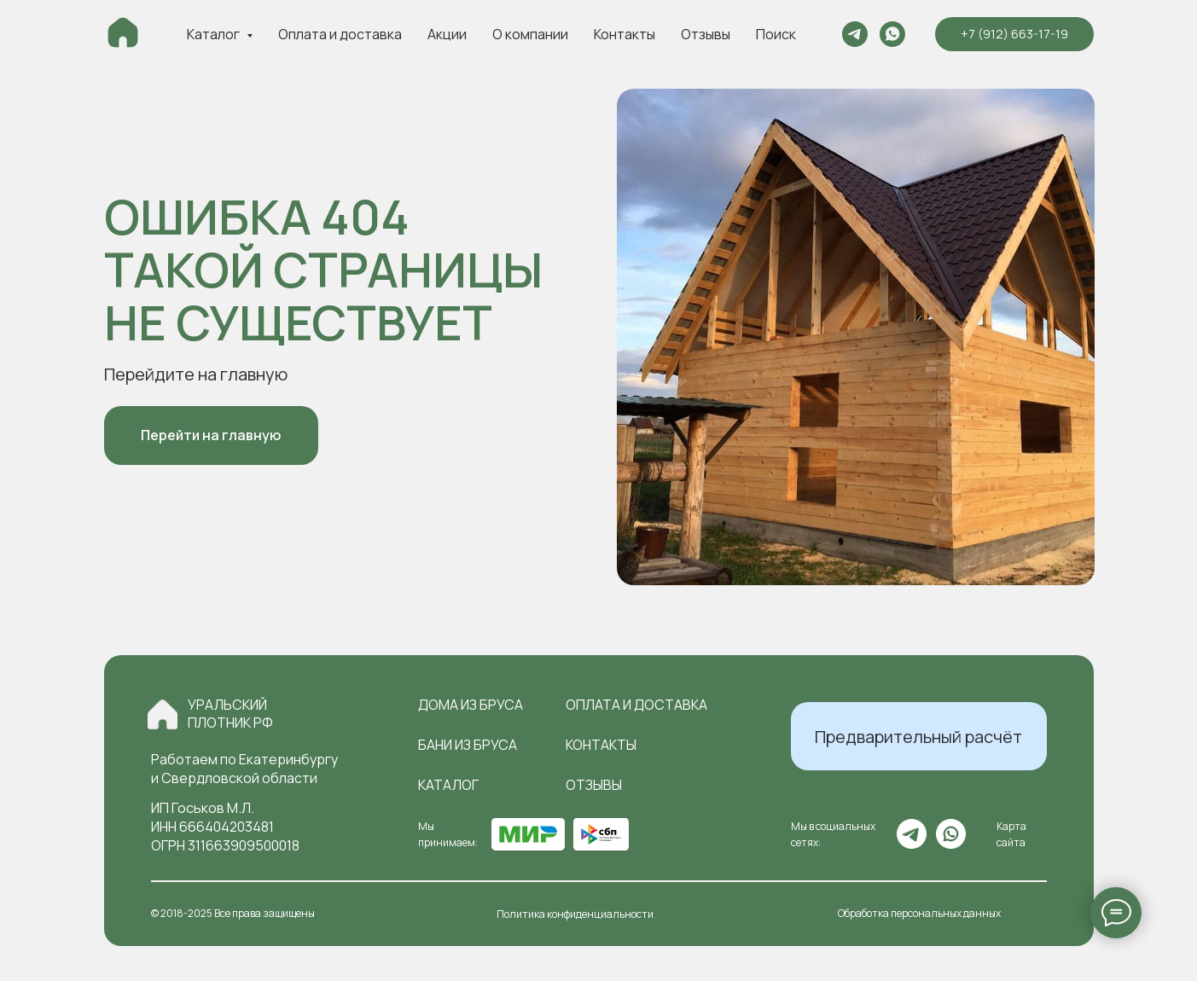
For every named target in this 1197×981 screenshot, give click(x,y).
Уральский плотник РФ (230, 713)
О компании (530, 34)
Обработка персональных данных (919, 913)
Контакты (624, 34)
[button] (919, 736)
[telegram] (855, 34)
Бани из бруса (467, 744)
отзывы (594, 784)
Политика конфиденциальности (575, 914)
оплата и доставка (636, 704)
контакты (601, 744)
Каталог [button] (214, 34)
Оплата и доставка (340, 34)
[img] (162, 714)
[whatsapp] (892, 34)
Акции (447, 34)
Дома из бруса (470, 704)
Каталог (448, 784)
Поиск (776, 34)
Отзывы (705, 34)
